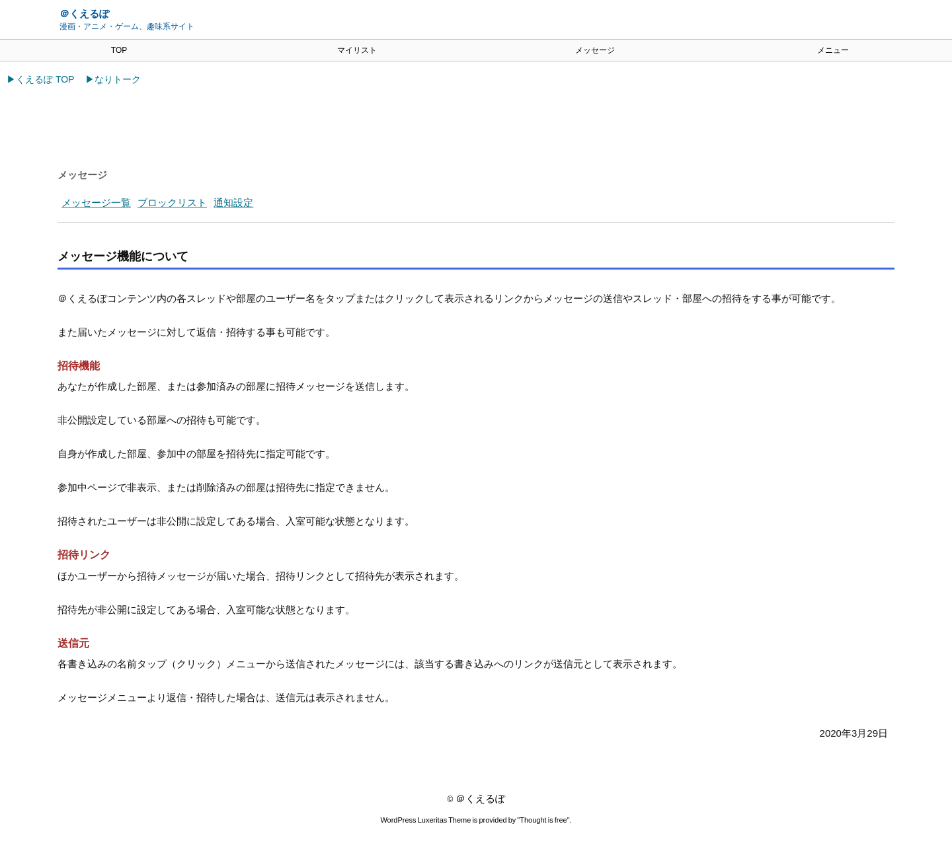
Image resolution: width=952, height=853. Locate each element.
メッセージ (595, 50)
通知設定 (233, 202)
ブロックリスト (172, 202)
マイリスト (357, 50)
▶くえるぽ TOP (40, 79)
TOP (119, 50)
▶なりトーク (113, 79)
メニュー (833, 50)
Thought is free (543, 821)
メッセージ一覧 (96, 202)
